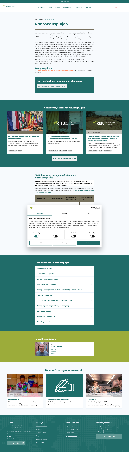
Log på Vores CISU (64, 1)
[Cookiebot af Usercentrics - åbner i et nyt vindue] (92, 208)
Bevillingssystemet (44, 311)
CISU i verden (41, 7)
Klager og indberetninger (46, 316)
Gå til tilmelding (109, 436)
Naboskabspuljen (49, 19)
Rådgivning (69, 426)
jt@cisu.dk (53, 351)
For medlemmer (67, 7)
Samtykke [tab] (40, 213)
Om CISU (88, 7)
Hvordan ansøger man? (45, 295)
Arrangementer (78, 7)
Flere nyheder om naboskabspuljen (64, 158)
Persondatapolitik (41, 439)
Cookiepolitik (40, 442)
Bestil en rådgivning (72, 429)
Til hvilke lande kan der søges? (47, 279)
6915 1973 (53, 349)
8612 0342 (9, 436)
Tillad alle (88, 243)
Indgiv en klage (40, 436)
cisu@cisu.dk (10, 438)
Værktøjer (57, 7)
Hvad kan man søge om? (45, 274)
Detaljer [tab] (64, 213)
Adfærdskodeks (41, 432)
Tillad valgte (64, 243)
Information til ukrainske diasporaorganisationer (54, 300)
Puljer (50, 7)
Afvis (40, 243)
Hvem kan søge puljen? (45, 268)
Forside (36, 19)
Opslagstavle (70, 432)
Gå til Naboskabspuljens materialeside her (51, 86)
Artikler (38, 429)
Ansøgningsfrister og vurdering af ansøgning (53, 306)
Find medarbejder (41, 426)
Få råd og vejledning (44, 322)
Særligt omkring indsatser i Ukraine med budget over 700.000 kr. (59, 290)
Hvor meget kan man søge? (46, 284)
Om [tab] (89, 213)
